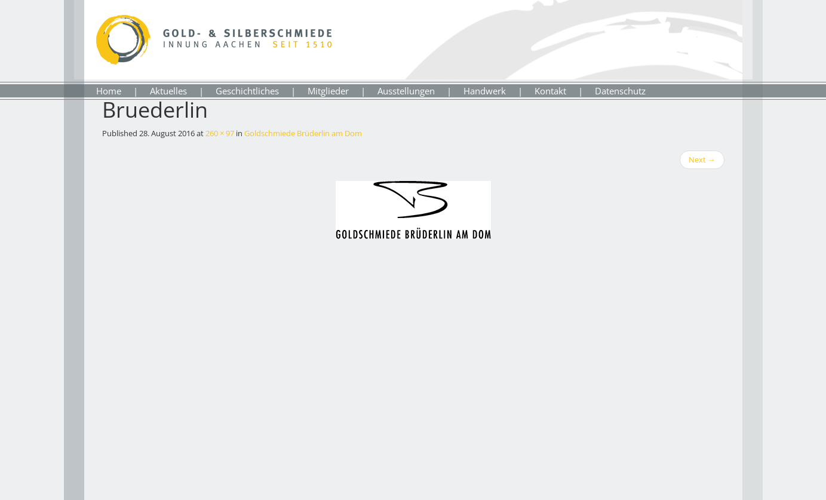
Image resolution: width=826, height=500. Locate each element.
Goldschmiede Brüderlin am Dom (303, 133)
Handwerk (484, 91)
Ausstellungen (406, 91)
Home (108, 91)
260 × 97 (219, 133)
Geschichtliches (247, 91)
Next (702, 159)
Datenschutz (620, 91)
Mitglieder (328, 91)
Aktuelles (168, 91)
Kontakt (550, 91)
